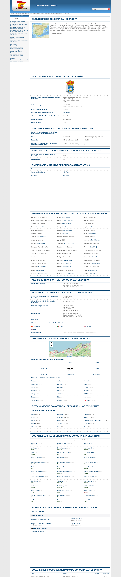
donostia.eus (66, 112)
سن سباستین (65, 233)
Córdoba (86, 423)
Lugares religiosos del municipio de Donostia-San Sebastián (67, 570)
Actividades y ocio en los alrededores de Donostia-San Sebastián (17, 57)
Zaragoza (60, 417)
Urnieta (59, 387)
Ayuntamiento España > (16, 13)
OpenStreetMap (81, 356)
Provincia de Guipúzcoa (45, 13)
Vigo (58, 427)
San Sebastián (66, 223)
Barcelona (60, 414)
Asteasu (59, 400)
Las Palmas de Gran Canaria (92, 420)
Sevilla (33, 417)
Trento (60, 326)
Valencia (86, 414)
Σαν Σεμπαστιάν (67, 227)
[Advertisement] (70, 57)
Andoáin (33, 390)
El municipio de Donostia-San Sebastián (54, 19)
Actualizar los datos (56, 33)
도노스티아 (93, 247)
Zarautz (74, 525)
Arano (59, 394)
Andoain (74, 520)
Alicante (59, 423)
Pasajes (33, 381)
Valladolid (34, 427)
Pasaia (70, 362)
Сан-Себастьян (66, 266)
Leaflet (69, 356)
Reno (33, 329)
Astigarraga (70, 374)
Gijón (85, 427)
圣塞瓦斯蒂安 (92, 273)
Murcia (33, 420)
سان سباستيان (66, 217)
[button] (51, 343)
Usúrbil (33, 387)
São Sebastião (95, 263)
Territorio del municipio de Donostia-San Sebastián (62, 292)
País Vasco (66, 172)
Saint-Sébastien (41, 236)
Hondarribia (36, 525)
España (65, 169)
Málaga (86, 417)
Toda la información (17, 18)
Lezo (85, 384)
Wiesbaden (35, 326)
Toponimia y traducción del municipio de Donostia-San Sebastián (69, 213)
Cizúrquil (33, 394)
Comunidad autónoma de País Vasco (30, 13)
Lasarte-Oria (43, 368)
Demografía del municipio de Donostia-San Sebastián (62, 128)
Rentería (59, 384)
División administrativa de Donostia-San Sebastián (61, 165)
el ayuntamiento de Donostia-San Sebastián (57, 76)
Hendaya (88, 400)
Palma (59, 420)
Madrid (33, 414)
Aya (85, 397)
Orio (58, 390)
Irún (58, 397)
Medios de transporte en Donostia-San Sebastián (60, 280)
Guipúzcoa (66, 175)
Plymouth (88, 326)
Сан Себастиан (68, 220)
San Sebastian (96, 257)
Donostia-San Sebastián (46, 5)
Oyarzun (86, 387)
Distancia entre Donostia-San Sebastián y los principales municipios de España (17, 50)
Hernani (86, 381)
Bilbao (33, 423)
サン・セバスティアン (70, 243)
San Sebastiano (41, 243)
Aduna (86, 390)
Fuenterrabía (35, 400)
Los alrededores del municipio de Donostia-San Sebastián (66, 436)
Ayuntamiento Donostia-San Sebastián (60, 13)
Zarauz (33, 397)
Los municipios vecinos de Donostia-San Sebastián (61, 338)
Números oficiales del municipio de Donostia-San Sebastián (66, 151)
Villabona (86, 394)
